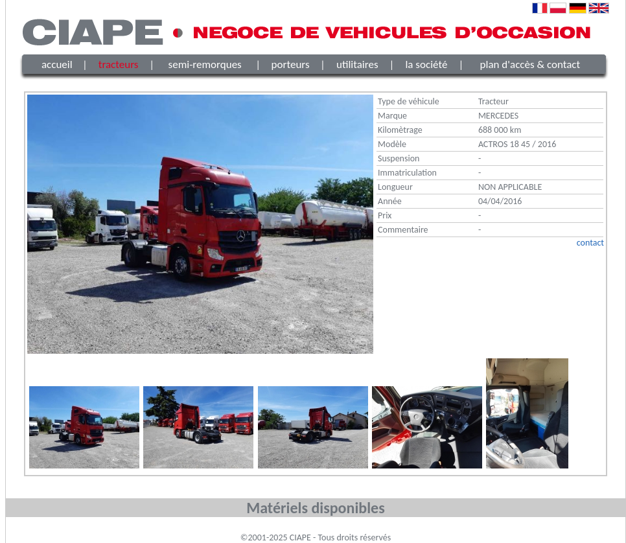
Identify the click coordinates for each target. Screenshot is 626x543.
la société (426, 64)
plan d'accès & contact (530, 64)
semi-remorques (205, 64)
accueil (57, 64)
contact (590, 242)
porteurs (291, 64)
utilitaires (357, 64)
